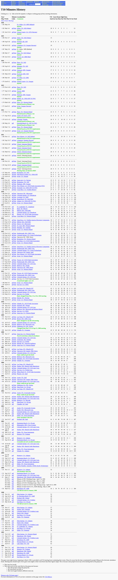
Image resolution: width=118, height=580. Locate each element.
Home (2, 1)
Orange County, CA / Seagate (25, 81)
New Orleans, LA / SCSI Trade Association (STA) (31, 186)
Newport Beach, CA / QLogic (25, 541)
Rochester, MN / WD (23, 74)
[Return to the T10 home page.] (9, 575)
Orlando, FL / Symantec (23, 330)
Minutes (13, 5)
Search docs (22, 5)
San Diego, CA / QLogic (24, 502)
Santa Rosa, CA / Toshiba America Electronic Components (33, 220)
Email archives (46, 1)
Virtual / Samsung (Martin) (24, 144)
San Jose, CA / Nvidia (23, 294)
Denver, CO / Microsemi (24, 224)
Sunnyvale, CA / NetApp (24, 180)
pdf (13, 28)
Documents (22, 3)
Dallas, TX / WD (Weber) (24, 28)
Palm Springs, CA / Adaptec (24, 494)
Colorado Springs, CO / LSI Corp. (26, 263)
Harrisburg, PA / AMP (23, 488)
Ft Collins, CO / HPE (23, 77)
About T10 (3, 3)
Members (45, 3)
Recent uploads (56, 1)
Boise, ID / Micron (22, 208)
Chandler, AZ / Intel (22, 404)
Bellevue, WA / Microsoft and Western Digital (29, 309)
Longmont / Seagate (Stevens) (25, 140)
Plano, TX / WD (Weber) (24, 53)
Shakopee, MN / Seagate (24, 70)
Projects (13, 1)
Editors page (45, 5)
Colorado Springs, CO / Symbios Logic (28, 511)
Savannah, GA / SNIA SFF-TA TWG (27, 188)
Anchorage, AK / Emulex (24, 339)
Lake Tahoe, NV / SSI (23, 543)
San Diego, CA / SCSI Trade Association (28, 241)
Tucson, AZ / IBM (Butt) (24, 57)
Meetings (14, 3)
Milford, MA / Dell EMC (24, 210)
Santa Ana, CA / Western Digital (26, 313)
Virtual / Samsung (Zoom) (24, 148)
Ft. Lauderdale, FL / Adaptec (25, 526)
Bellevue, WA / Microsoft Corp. (26, 324)
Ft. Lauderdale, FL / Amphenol (25, 207)
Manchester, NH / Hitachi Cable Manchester (29, 477)
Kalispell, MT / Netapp (23, 305)
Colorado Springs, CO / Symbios (26, 500)
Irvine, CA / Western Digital (24, 203)
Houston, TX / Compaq (23, 434)
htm (15, 28)
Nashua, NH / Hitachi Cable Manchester (28, 366)
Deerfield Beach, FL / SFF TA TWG (27, 123)
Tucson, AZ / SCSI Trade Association (27, 260)
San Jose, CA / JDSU (23, 284)
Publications (30, 1)
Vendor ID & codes (57, 5)
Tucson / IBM (21, 91)
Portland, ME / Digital (23, 498)
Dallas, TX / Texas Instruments (25, 415)
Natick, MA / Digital (22, 513)
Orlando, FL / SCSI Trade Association (27, 303)
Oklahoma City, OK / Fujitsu (25, 326)
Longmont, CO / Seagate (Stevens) (26, 45)
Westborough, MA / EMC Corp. (26, 233)
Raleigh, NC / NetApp (23, 298)
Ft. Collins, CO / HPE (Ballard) (25, 24)
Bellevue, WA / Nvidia (23, 265)
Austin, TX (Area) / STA (24, 115)
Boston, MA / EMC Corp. (24, 319)
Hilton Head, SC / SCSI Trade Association (28, 372)
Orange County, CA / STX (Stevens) (27, 32)
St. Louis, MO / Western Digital (26, 225)
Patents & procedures (58, 3)
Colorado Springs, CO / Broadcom (26, 195)
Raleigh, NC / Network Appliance (26, 343)
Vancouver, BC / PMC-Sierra (25, 267)
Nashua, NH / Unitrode (23, 509)
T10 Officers (48, 577)
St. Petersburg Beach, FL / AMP (26, 496)
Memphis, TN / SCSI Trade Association (28, 358)
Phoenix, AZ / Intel (22, 374)
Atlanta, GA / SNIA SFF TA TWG (26, 201)
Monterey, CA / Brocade (23, 400)
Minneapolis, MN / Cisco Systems (26, 425)
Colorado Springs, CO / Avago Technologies (29, 235)
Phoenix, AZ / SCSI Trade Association (27, 214)
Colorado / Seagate (22, 119)
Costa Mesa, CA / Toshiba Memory (26, 189)
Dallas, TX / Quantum (23, 517)
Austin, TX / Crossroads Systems (26, 393)
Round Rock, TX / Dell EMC (25, 199)
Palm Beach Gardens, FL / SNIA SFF (27, 174)
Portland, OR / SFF (22, 41)
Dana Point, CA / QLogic (24, 387)
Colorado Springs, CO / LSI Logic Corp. (28, 368)
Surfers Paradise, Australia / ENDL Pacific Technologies (32, 466)
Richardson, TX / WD (23, 172)
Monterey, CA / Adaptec (23, 438)
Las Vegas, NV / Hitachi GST (25, 288)
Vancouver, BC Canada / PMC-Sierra (27, 351)
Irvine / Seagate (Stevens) (24, 106)
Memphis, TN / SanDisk (23, 227)
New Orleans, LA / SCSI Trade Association (29, 254)
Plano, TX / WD (21, 62)
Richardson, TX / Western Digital (26, 239)
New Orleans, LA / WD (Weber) (26, 136)
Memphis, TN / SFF (22, 66)
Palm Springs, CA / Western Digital (27, 534)
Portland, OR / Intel (22, 419)
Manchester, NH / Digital (24, 536)
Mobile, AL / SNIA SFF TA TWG (26, 98)
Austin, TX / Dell (22, 377)
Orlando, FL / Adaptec (23, 451)
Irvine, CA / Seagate (22, 176)
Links (2, 5)
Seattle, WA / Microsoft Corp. (25, 410)
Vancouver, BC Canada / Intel (25, 252)
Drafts (20, 1)
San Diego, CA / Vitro (23, 557)
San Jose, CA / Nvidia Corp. (25, 370)
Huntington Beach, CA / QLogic (26, 423)
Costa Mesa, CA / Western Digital (26, 216)
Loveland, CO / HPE (22, 197)
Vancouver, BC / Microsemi (24, 193)
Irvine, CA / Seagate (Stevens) (25, 131)
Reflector (37, 1)
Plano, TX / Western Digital (24, 102)
